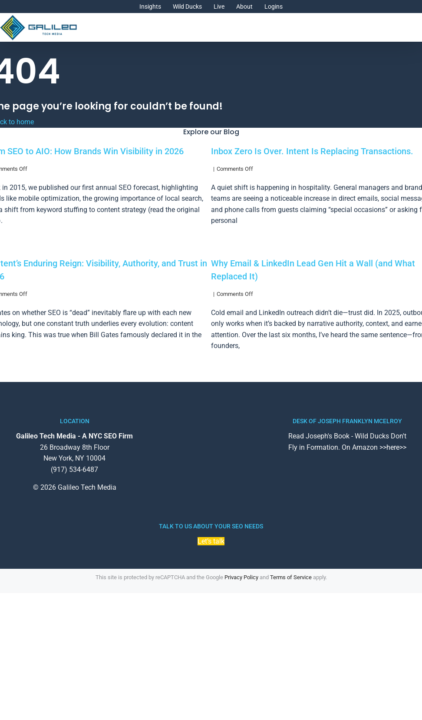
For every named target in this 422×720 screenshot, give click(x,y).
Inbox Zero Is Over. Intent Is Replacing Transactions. (312, 151)
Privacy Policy (241, 577)
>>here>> (392, 447)
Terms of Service (291, 577)
